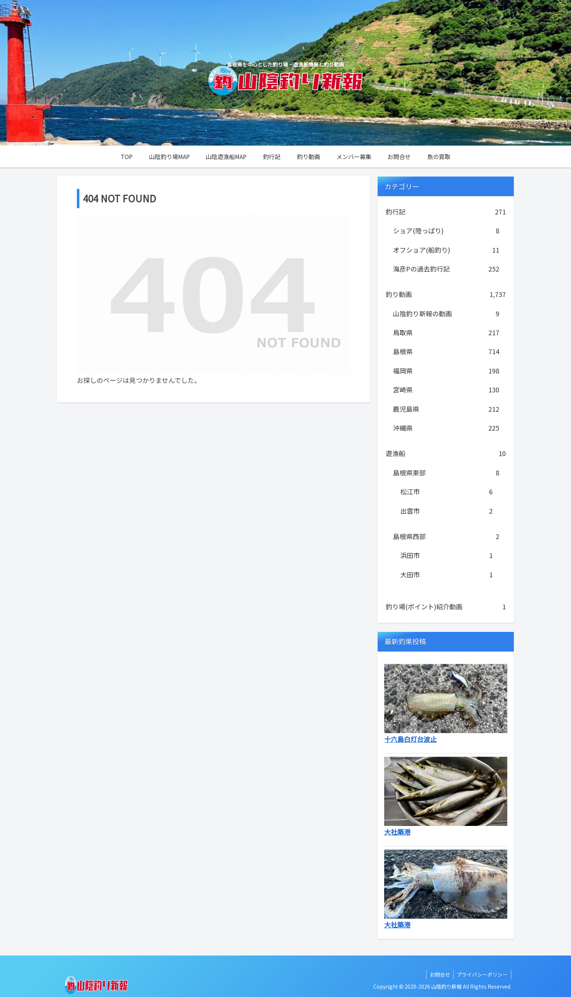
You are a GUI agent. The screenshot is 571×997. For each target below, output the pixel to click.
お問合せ (438, 974)
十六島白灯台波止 (410, 739)
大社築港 (397, 831)
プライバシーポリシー (481, 974)
